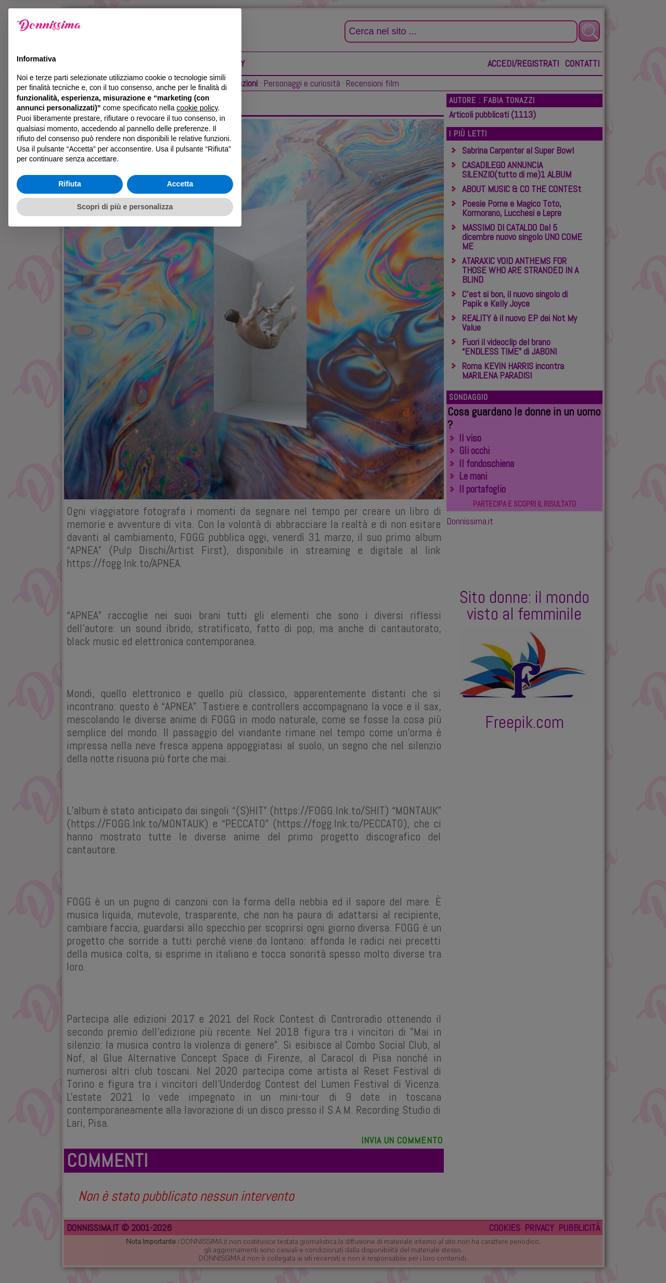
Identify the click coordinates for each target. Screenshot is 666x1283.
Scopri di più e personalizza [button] (125, 1254)
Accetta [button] (180, 1232)
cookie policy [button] (196, 1156)
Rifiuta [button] (69, 1232)
